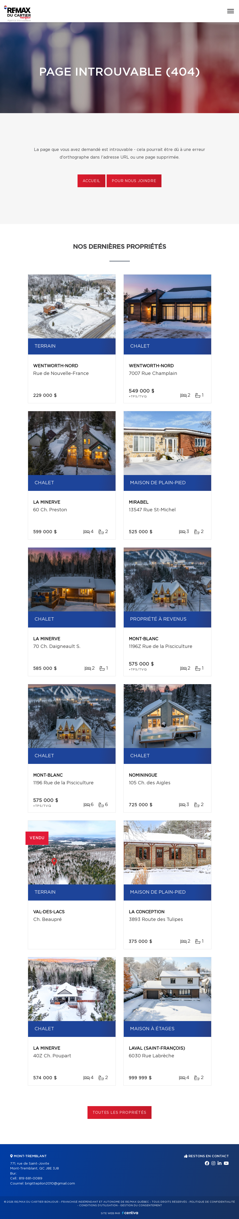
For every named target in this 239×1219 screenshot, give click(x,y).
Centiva (130, 1212)
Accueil (91, 181)
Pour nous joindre (134, 181)
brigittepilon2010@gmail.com (50, 1183)
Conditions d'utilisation (98, 1205)
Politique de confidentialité (212, 1202)
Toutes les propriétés (119, 1113)
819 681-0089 (30, 1178)
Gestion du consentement (141, 1205)
